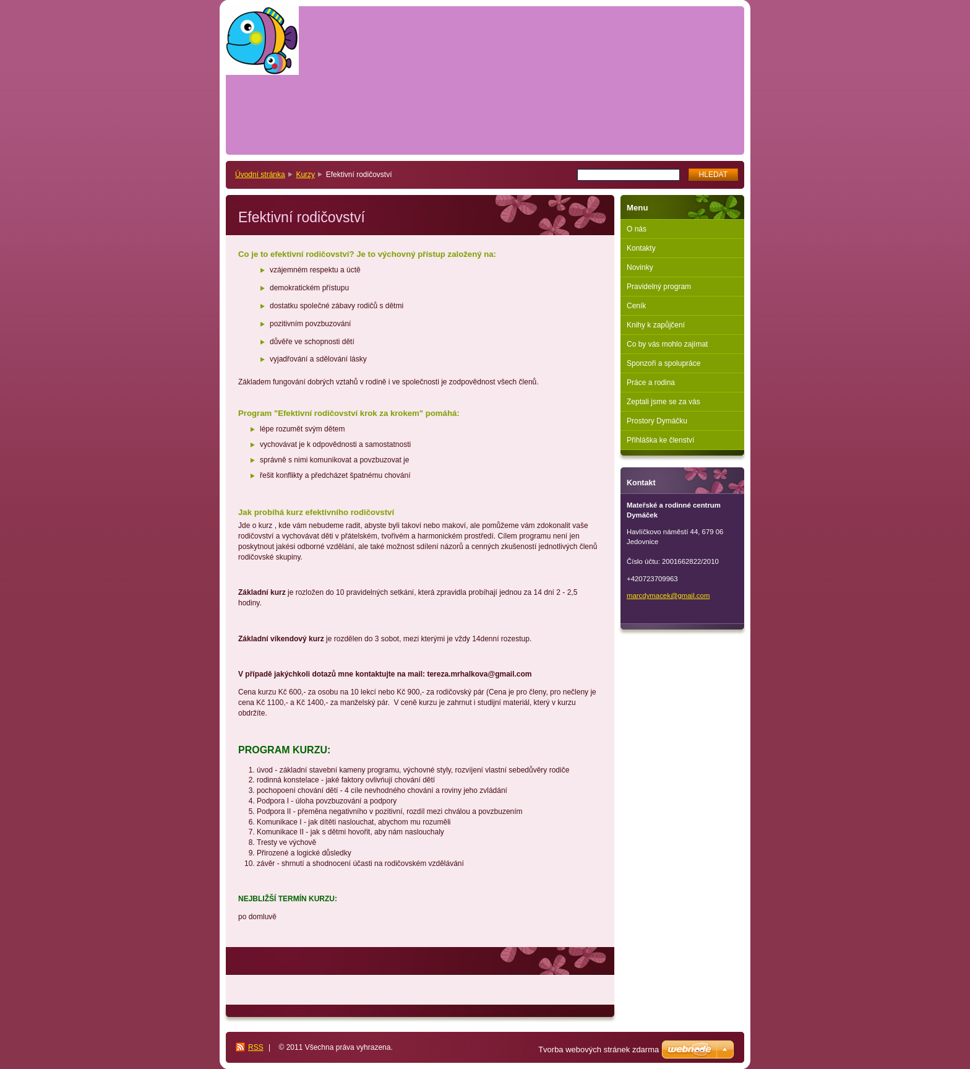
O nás (636, 229)
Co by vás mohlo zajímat (667, 344)
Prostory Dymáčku (657, 421)
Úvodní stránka (260, 174)
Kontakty (641, 248)
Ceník (636, 305)
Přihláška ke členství (660, 440)
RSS (256, 1047)
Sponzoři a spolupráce (663, 363)
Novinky (640, 267)
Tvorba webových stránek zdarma (598, 1049)
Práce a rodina (651, 382)
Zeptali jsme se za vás (663, 401)
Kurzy (305, 174)
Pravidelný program (659, 286)
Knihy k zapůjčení (656, 325)
